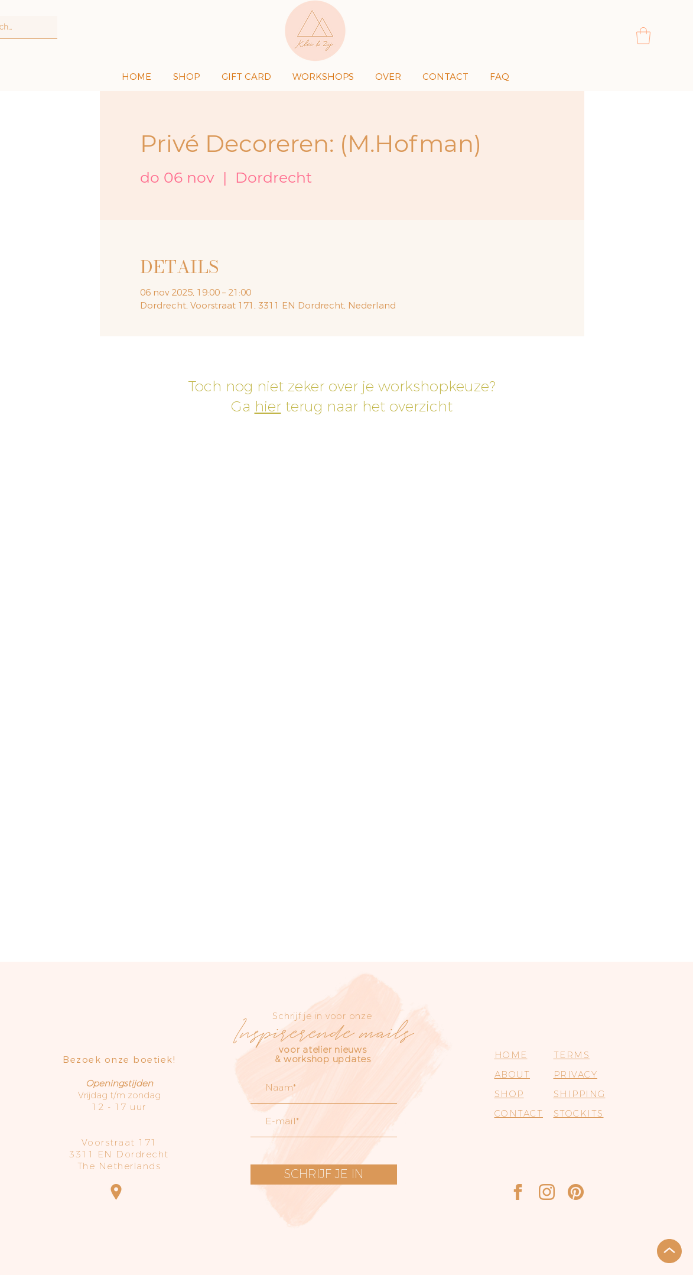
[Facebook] (518, 1192)
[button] (643, 35)
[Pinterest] (576, 1192)
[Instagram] (547, 1192)
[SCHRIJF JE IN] (323, 1174)
